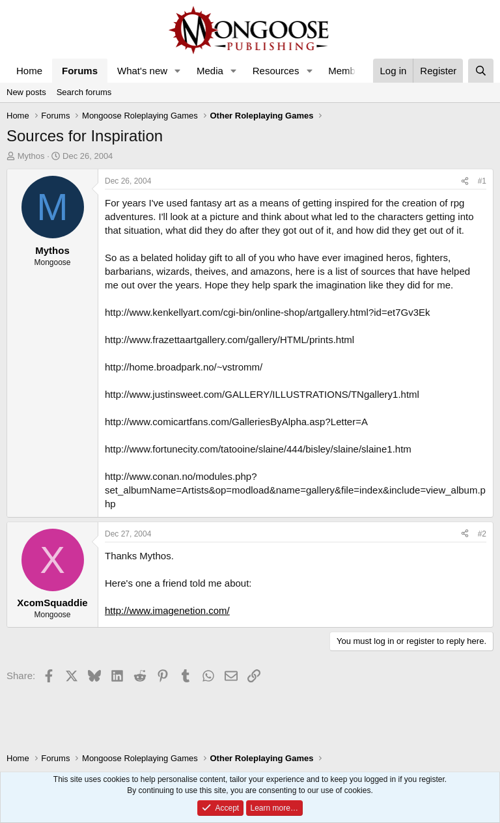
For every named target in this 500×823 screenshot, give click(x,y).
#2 (482, 533)
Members (348, 70)
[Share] (464, 181)
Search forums (84, 92)
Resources (276, 70)
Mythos (31, 156)
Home (29, 70)
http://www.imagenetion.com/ (167, 610)
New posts (26, 92)
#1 (482, 181)
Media (210, 70)
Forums (80, 70)
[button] (178, 71)
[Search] (480, 71)
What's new (142, 70)
